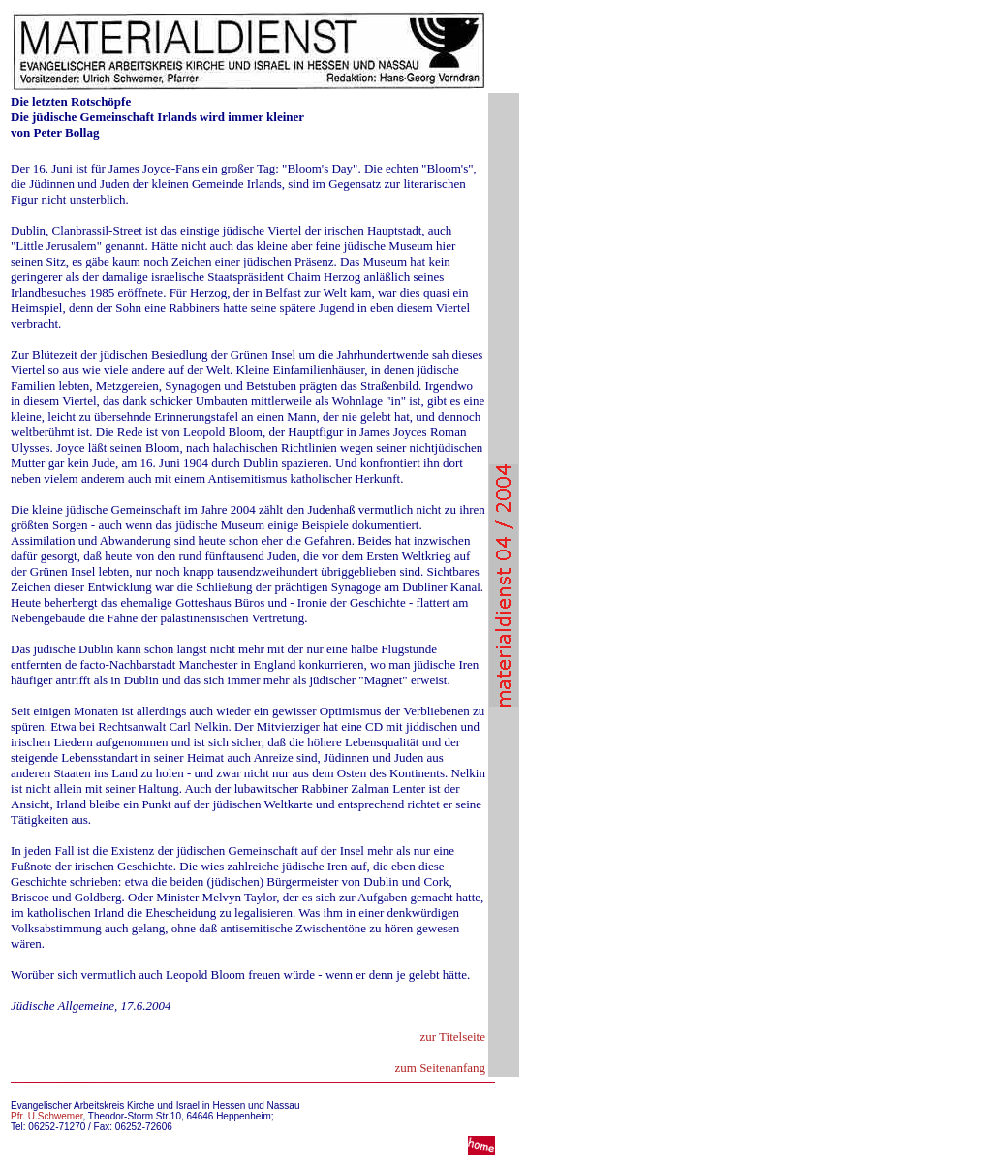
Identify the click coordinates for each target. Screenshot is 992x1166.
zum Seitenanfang (440, 1067)
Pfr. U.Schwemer (46, 1116)
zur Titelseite (452, 1036)
